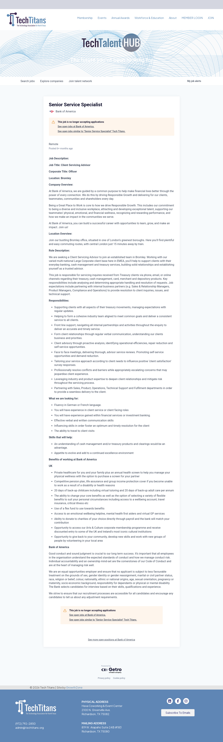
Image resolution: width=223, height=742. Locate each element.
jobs (28, 81)
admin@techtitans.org (29, 727)
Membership (85, 18)
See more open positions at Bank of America (111, 639)
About (173, 18)
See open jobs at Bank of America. (76, 126)
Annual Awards (120, 18)
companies (51, 81)
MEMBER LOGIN (192, 18)
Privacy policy (104, 678)
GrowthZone (74, 687)
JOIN (211, 18)
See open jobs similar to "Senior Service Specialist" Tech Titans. (91, 131)
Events (102, 18)
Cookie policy (119, 678)
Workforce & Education (149, 18)
